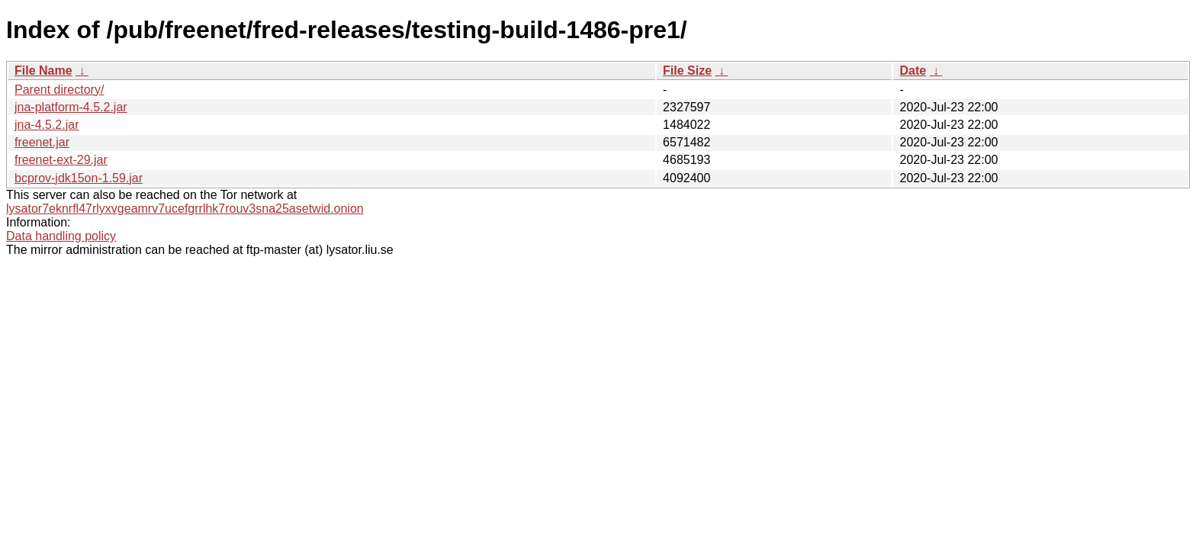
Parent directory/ (59, 89)
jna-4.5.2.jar (46, 124)
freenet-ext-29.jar (61, 159)
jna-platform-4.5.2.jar (70, 107)
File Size (687, 70)
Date (912, 70)
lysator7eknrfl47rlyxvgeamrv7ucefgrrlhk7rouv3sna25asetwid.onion (185, 208)
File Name (43, 70)
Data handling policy (61, 236)
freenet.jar (41, 142)
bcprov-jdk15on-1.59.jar (78, 178)
